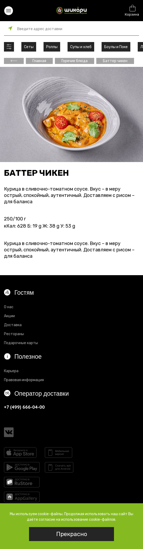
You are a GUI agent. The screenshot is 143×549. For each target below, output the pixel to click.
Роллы (52, 47)
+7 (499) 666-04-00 (24, 407)
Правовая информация (24, 380)
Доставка (13, 325)
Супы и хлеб (81, 47)
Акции (9, 316)
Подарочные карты (21, 343)
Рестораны (14, 334)
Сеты (29, 47)
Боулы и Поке (116, 47)
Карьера (11, 371)
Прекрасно (71, 534)
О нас (8, 307)
